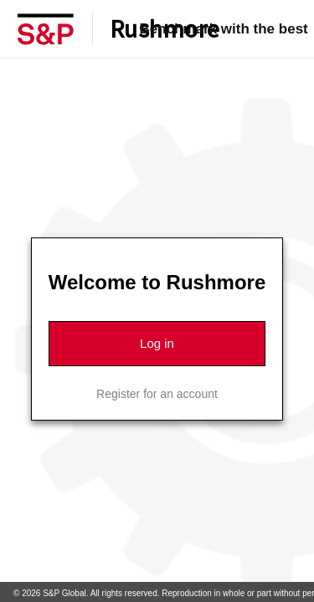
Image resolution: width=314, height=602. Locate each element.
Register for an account (157, 393)
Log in (157, 343)
